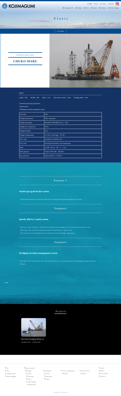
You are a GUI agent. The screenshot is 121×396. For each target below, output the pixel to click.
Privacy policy (104, 373)
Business (79, 8)
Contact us (103, 8)
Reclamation (47, 371)
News (96, 4)
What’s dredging (114, 8)
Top (7, 368)
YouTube (103, 4)
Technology (30, 376)
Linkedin (111, 4)
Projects (95, 8)
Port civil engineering (68, 371)
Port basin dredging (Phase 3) (32, 339)
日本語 (89, 4)
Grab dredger (60, 31)
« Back (6, 282)
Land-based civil (85, 371)
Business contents (30, 368)
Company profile (69, 8)
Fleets (87, 8)
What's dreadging (11, 376)
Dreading (28, 371)
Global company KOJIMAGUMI (31, 383)
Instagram (117, 4)
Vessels (29, 373)
